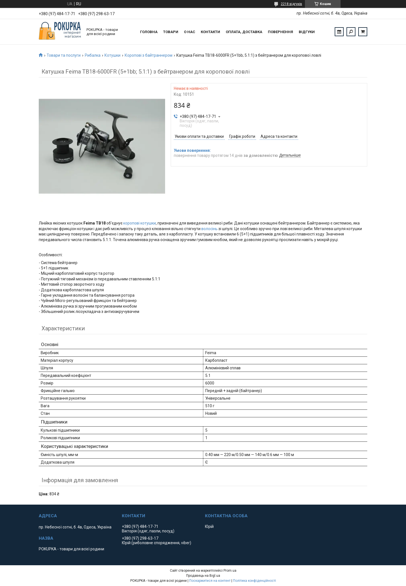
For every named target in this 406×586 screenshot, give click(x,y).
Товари (170, 32)
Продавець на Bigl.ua (203, 576)
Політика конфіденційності (254, 581)
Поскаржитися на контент (210, 581)
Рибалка (93, 55)
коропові (131, 223)
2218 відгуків (291, 4)
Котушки (112, 55)
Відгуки (307, 32)
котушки (148, 223)
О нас (189, 32)
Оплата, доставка (244, 32)
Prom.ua (229, 571)
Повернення (280, 32)
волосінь (209, 228)
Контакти (210, 32)
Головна (149, 32)
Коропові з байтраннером (148, 55)
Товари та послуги (64, 55)
